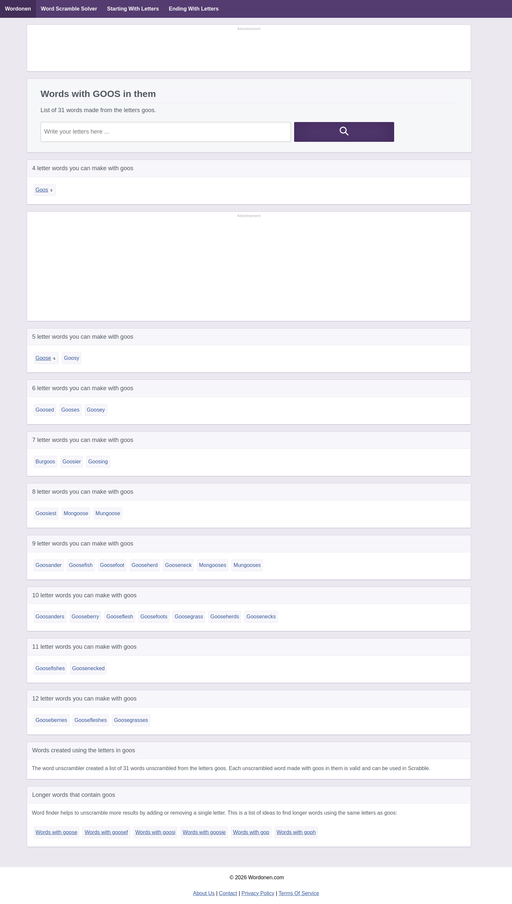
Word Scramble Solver (69, 9)
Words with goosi (155, 832)
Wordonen (18, 9)
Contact (228, 893)
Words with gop (251, 832)
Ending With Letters (194, 9)
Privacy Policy (258, 893)
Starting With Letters (133, 9)
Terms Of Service (299, 893)
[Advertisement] (249, 48)
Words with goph (296, 832)
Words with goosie (204, 832)
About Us (204, 893)
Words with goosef (106, 832)
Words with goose (57, 832)
